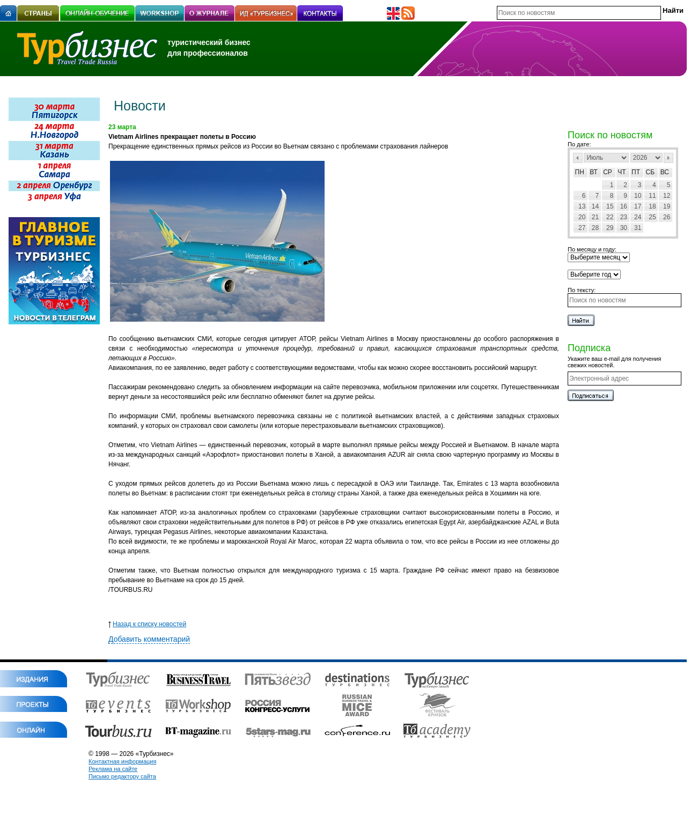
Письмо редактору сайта (122, 776)
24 (637, 217)
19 (666, 206)
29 (609, 228)
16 (623, 206)
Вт (594, 172)
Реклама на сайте (113, 769)
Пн (579, 172)
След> (668, 158)
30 (623, 228)
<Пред (578, 158)
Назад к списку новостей (147, 624)
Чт (622, 172)
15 (609, 206)
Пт (635, 172)
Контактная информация (122, 761)
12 (666, 195)
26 (666, 217)
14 (595, 206)
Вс (664, 172)
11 (652, 195)
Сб (650, 172)
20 (581, 217)
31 (637, 228)
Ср (607, 172)
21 (595, 217)
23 (623, 217)
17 (637, 206)
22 (609, 217)
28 (595, 228)
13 (581, 206)
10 (637, 195)
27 (581, 228)
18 (652, 206)
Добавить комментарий (149, 639)
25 (652, 217)
